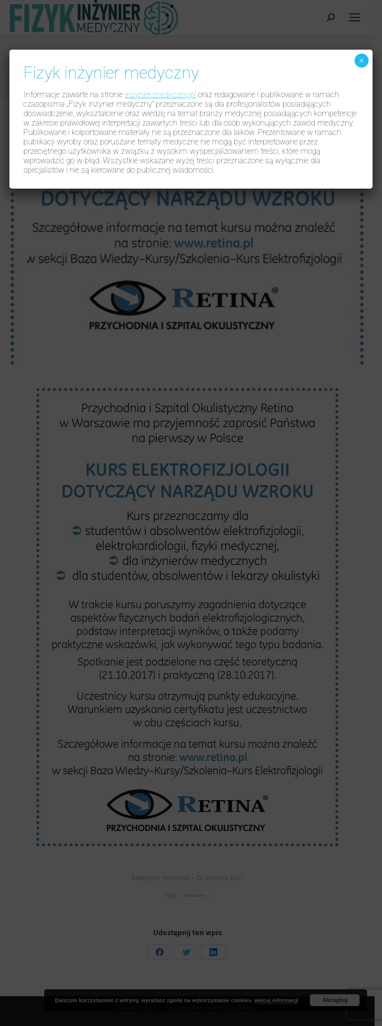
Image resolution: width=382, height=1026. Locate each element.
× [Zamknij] (361, 60)
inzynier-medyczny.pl (160, 94)
